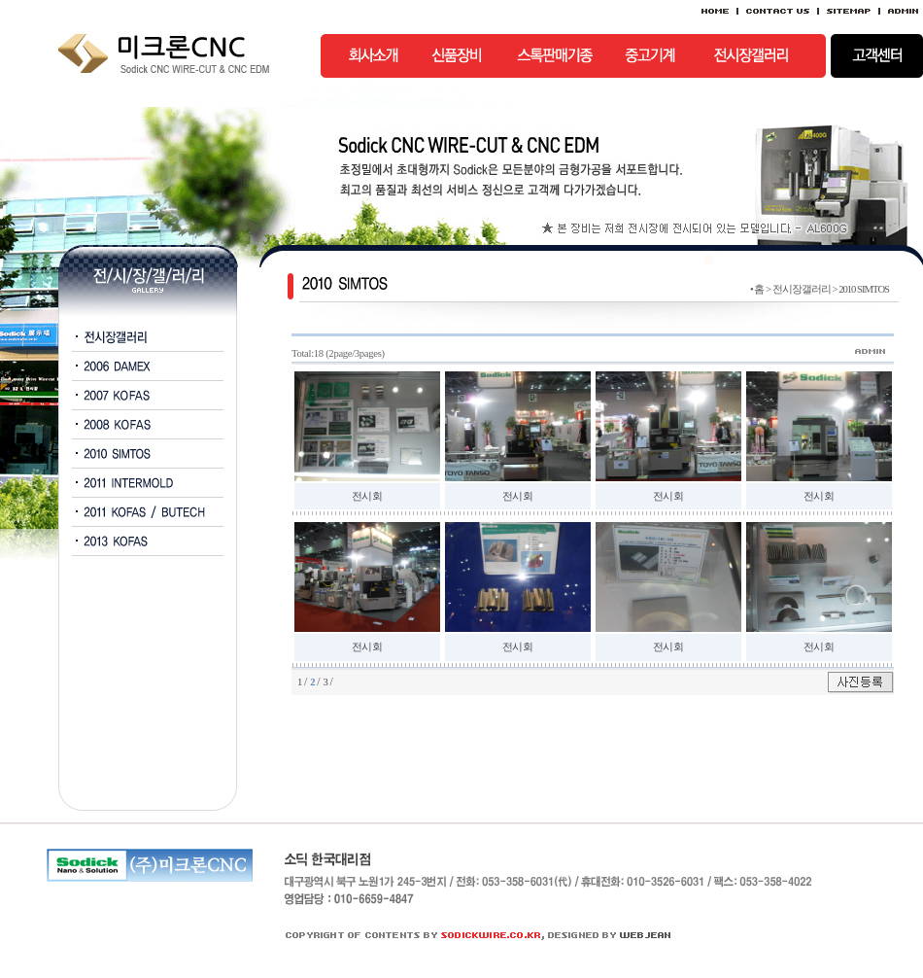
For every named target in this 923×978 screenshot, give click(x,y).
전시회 (367, 496)
